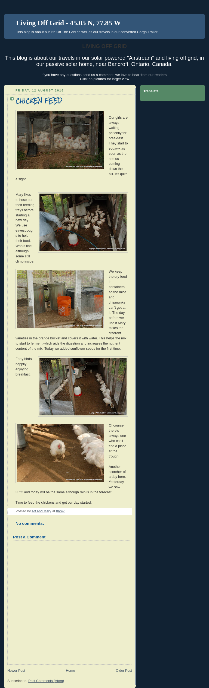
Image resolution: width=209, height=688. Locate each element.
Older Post (124, 671)
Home (70, 671)
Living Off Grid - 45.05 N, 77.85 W (68, 23)
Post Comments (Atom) (46, 681)
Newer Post (16, 671)
